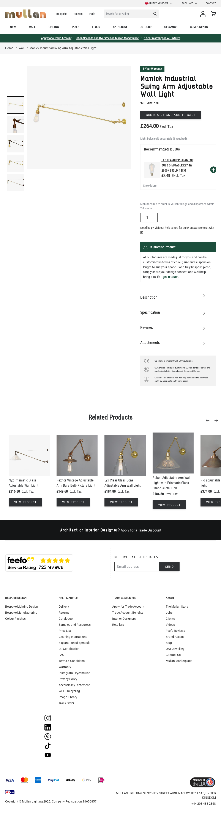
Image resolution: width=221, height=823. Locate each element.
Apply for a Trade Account (56, 38)
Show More (149, 185)
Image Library (68, 697)
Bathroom (120, 27)
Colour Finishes (15, 618)
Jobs (169, 612)
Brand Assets (175, 636)
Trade (91, 14)
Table (75, 27)
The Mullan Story (177, 606)
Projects (77, 14)
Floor (96, 27)
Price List (65, 630)
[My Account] (203, 13)
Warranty (65, 667)
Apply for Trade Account (128, 606)
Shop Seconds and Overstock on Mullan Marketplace (107, 38)
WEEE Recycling (69, 691)
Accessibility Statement (74, 685)
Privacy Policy (68, 679)
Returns (64, 612)
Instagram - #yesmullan (74, 673)
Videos (170, 624)
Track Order (66, 703)
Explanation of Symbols (74, 642)
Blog (169, 642)
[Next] (217, 420)
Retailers (118, 624)
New (13, 27)
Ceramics (170, 27)
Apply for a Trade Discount (141, 530)
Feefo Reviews (175, 630)
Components (199, 27)
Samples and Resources (75, 624)
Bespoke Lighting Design (21, 606)
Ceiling (54, 27)
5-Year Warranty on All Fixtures (162, 38)
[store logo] (25, 13)
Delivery (64, 606)
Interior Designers (124, 618)
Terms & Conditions (72, 661)
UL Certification (69, 649)
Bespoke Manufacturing (21, 612)
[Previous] (208, 420)
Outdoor (145, 27)
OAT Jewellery (175, 649)
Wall (32, 27)
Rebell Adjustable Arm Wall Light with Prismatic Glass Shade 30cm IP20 (172, 483)
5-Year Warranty (152, 69)
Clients (170, 618)
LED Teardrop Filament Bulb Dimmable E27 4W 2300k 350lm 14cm (177, 165)
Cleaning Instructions (73, 636)
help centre (171, 227)
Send (169, 566)
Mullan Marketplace (179, 661)
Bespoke (61, 14)
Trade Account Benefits (127, 612)
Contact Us (173, 655)
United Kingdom (159, 3)
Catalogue (66, 618)
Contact (211, 3)
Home (9, 48)
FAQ (61, 655)
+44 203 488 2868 (203, 803)
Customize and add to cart (171, 115)
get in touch (170, 277)
